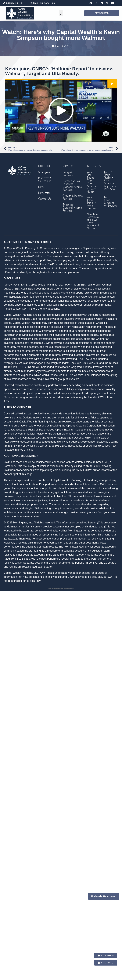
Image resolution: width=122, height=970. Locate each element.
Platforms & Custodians (45, 179)
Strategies (44, 172)
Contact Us (44, 198)
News (41, 186)
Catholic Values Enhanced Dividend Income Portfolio (72, 185)
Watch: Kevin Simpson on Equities (110, 201)
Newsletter (44, 192)
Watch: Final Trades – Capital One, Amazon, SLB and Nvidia (92, 181)
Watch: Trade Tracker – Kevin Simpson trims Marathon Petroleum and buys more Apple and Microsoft (93, 213)
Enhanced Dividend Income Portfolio (72, 207)
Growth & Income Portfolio (72, 197)
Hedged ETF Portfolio (69, 173)
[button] (61, 13)
